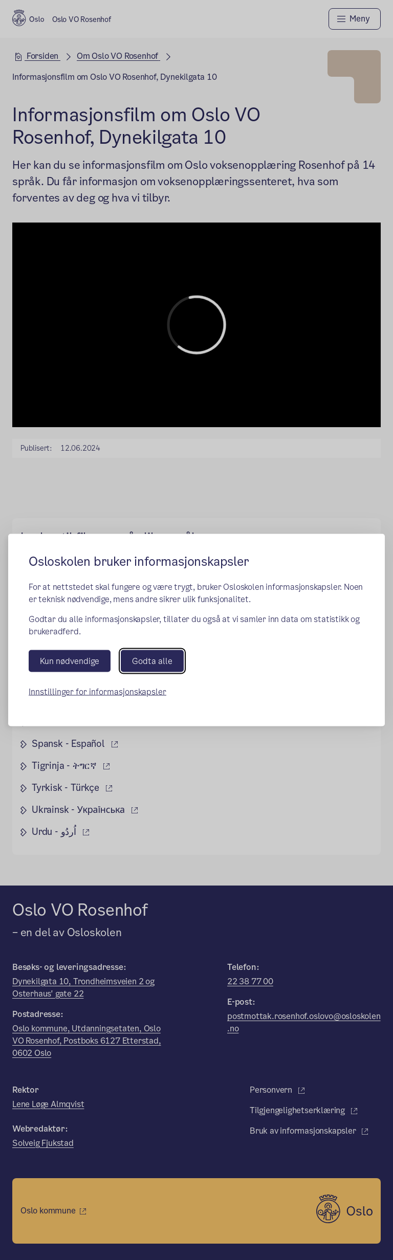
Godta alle (152, 661)
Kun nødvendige (69, 661)
